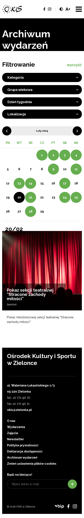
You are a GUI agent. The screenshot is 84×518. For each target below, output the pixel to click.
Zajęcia (12, 433)
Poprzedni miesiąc (6, 130)
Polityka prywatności (22, 445)
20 (19, 197)
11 (76, 169)
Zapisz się (72, 484)
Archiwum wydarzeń (22, 457)
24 (64, 197)
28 (30, 211)
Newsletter (15, 439)
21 (30, 197)
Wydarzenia (16, 427)
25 (76, 197)
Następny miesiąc (77, 130)
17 (64, 183)
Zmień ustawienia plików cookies (31, 463)
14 (30, 183)
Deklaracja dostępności (24, 451)
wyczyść (74, 65)
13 (19, 183)
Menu (79, 9)
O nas (11, 421)
